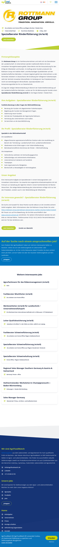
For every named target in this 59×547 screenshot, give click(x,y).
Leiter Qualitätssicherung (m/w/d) (18, 320)
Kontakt (7, 531)
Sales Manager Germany (14, 397)
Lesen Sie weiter (6, 542)
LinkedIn (7, 471)
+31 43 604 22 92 (10, 474)
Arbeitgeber (8, 514)
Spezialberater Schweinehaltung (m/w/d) (21, 356)
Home (4, 510)
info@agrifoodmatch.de (12, 467)
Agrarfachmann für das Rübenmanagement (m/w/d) (26, 282)
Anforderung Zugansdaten (13, 528)
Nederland (41, 2)
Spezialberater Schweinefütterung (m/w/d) (22, 344)
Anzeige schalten (10, 524)
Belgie (44, 2)
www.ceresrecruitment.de (9, 215)
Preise (7, 521)
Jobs (6, 498)
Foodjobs (8, 495)
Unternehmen (9, 518)
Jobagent (7, 259)
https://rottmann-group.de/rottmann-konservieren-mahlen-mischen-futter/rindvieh (28, 210)
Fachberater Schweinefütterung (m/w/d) (21, 332)
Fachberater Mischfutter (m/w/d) (17, 294)
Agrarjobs (8, 492)
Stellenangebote (6, 453)
